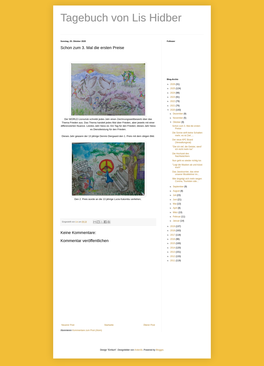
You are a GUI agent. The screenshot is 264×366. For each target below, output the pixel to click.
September (178, 186)
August (176, 191)
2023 (173, 97)
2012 (173, 256)
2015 (173, 243)
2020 (173, 110)
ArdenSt (138, 350)
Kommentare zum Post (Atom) (87, 330)
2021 (173, 105)
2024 (173, 93)
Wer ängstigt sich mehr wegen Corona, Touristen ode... (187, 180)
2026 (173, 84)
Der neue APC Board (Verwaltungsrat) (182, 141)
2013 (173, 252)
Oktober (177, 122)
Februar (177, 216)
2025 (173, 88)
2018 (173, 230)
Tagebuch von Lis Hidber (121, 18)
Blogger (159, 350)
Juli (175, 195)
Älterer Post (149, 325)
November (178, 118)
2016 (173, 239)
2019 (173, 226)
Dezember (178, 113)
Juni (175, 199)
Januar (176, 221)
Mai (175, 203)
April (175, 208)
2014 (173, 247)
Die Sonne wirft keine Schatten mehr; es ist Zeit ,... (187, 134)
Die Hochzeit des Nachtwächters (181, 154)
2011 (173, 260)
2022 (173, 101)
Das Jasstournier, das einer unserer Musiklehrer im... (185, 173)
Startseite (109, 325)
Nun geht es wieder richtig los (186, 160)
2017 (173, 235)
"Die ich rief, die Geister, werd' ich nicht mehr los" (187, 148)
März (175, 212)
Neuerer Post (67, 325)
